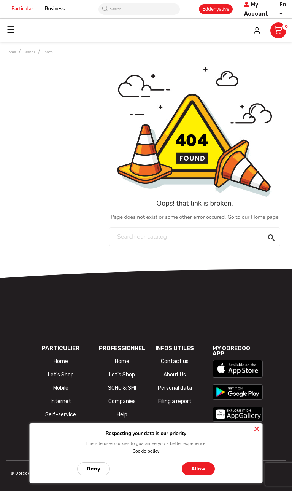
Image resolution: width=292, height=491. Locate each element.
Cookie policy (145, 451)
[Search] (194, 236)
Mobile (60, 388)
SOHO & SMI (122, 388)
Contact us (175, 361)
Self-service (60, 414)
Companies (122, 401)
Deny (93, 469)
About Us (174, 374)
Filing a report (175, 401)
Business (55, 8)
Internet (61, 401)
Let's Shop (61, 374)
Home (61, 361)
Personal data (175, 388)
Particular (22, 8)
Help (122, 414)
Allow (198, 469)
